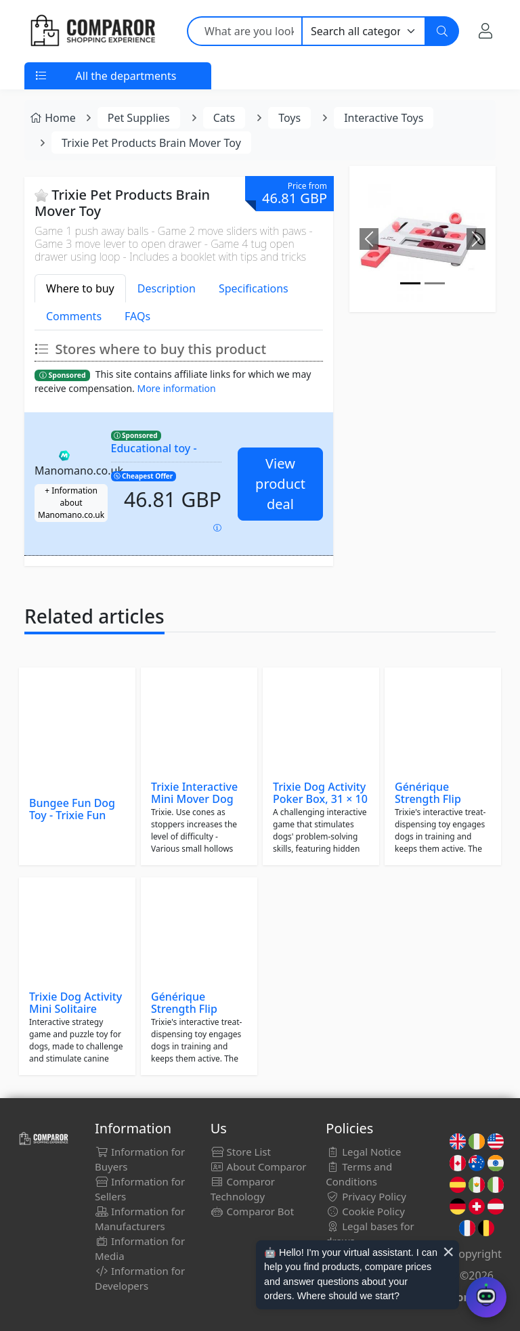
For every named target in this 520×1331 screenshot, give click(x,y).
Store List (241, 1151)
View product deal (280, 483)
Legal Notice (363, 1151)
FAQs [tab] (137, 316)
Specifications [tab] (253, 288)
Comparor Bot (252, 1211)
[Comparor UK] (92, 31)
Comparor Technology (243, 1189)
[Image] (410, 283)
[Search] (442, 31)
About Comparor (259, 1166)
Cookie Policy (365, 1211)
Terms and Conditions (359, 1174)
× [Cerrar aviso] (448, 1252)
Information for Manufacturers (140, 1218)
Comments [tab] (74, 316)
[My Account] (485, 30)
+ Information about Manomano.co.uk (71, 503)
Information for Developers (140, 1278)
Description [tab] (166, 288)
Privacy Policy (366, 1196)
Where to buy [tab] (80, 288)
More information (176, 388)
